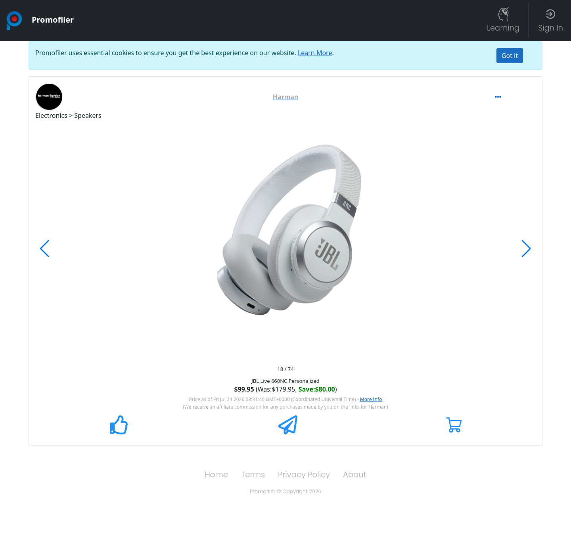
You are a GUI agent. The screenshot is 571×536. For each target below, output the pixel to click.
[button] (285, 97)
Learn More (315, 52)
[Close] (509, 55)
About (354, 474)
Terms (253, 474)
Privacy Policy (304, 474)
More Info (371, 399)
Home (216, 474)
